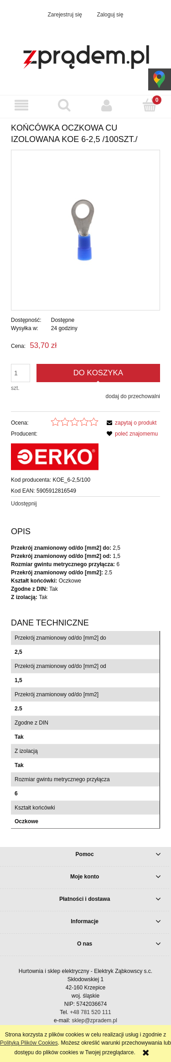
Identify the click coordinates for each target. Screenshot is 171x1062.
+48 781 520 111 (90, 1012)
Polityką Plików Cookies (29, 1043)
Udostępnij (24, 503)
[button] (21, 105)
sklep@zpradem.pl (94, 1020)
